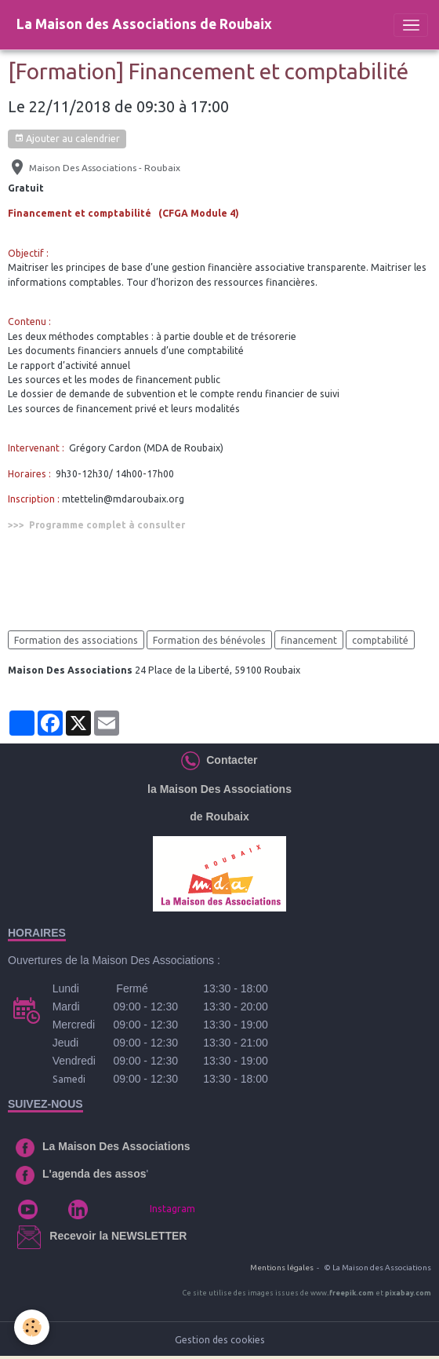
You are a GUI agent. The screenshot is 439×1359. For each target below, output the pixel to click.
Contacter (228, 760)
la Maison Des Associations (219, 789)
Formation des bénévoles (209, 640)
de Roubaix (219, 816)
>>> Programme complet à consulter (96, 525)
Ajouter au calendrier (67, 138)
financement (309, 640)
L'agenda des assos (94, 1173)
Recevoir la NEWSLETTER (118, 1235)
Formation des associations (76, 640)
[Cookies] (31, 1327)
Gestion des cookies (220, 1340)
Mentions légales (282, 1267)
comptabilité (380, 640)
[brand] (144, 24)
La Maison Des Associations (116, 1146)
